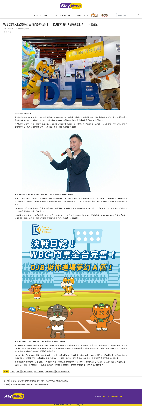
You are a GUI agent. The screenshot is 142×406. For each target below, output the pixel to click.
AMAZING (65, 15)
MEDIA (37, 15)
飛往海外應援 (49, 371)
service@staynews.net (112, 396)
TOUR (55, 15)
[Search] (128, 15)
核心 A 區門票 (38, 371)
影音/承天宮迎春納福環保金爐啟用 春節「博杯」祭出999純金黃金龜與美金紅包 (40, 381)
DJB (12, 371)
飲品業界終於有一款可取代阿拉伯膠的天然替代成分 (29, 384)
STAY (46, 15)
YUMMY (77, 15)
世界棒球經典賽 (27, 371)
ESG (86, 15)
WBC (18, 371)
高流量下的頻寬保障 (62, 371)
